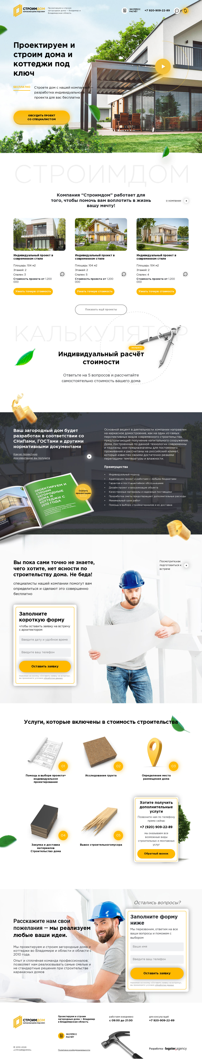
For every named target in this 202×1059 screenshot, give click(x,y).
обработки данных (53, 678)
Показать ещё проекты (101, 309)
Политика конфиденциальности (74, 1050)
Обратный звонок (156, 854)
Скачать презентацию (83, 492)
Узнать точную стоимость (33, 291)
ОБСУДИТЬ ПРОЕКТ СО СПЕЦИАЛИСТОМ (43, 117)
